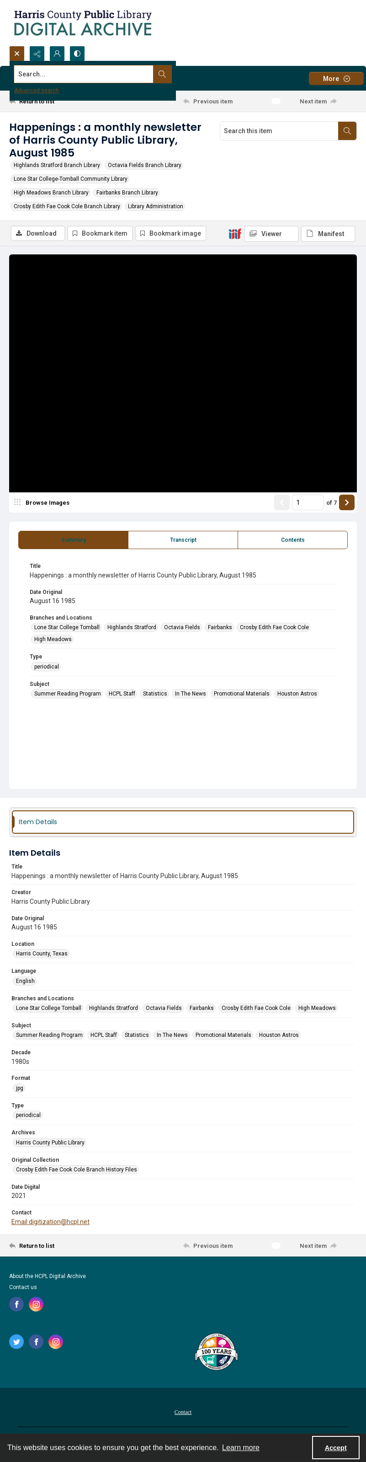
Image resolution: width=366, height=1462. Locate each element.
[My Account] (57, 53)
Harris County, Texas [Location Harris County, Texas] (42, 954)
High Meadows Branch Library (51, 192)
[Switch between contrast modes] (77, 53)
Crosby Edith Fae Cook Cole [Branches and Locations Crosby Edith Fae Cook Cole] (274, 628)
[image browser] (43, 503)
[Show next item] (347, 503)
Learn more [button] (241, 1447)
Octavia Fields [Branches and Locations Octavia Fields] (182, 628)
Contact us (23, 1288)
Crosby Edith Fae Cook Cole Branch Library (67, 206)
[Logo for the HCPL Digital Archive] (82, 23)
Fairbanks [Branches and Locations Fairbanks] (220, 628)
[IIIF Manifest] (328, 234)
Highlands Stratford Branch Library (57, 165)
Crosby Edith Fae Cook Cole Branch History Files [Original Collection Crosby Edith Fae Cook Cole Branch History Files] (76, 1170)
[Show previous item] (282, 503)
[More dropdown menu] (336, 78)
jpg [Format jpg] (19, 1089)
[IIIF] (235, 233)
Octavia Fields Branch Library (144, 165)
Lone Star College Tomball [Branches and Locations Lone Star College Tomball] (67, 628)
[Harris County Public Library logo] (215, 1353)
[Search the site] (147, 74)
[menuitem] (183, 1412)
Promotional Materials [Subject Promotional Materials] (242, 694)
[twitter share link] (16, 1342)
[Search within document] (347, 131)
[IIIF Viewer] (271, 234)
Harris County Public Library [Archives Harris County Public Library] (50, 1143)
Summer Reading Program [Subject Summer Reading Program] (67, 694)
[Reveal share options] (37, 53)
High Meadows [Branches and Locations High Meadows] (53, 640)
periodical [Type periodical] (46, 667)
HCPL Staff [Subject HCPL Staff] (122, 694)
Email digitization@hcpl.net (50, 1222)
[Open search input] (17, 53)
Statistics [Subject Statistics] (155, 694)
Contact (183, 1413)
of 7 (331, 503)
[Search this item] (279, 131)
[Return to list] (55, 101)
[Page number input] (308, 503)
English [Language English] (25, 982)
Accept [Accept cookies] (336, 1447)
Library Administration (155, 206)
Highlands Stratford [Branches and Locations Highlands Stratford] (131, 628)
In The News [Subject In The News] (190, 694)
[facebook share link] (16, 1305)
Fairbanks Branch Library (127, 192)
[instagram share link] (36, 1305)
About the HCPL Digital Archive (47, 1277)
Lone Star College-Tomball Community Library (70, 179)
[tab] (73, 541)
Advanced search (36, 90)
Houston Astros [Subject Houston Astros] (297, 694)
